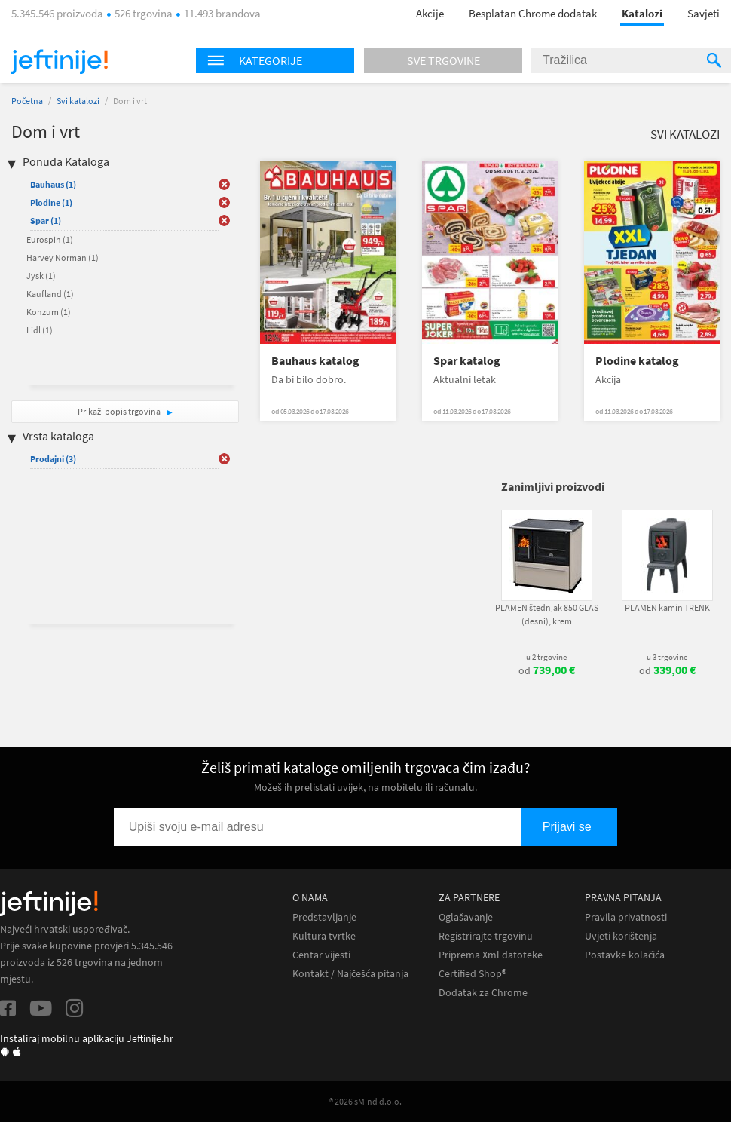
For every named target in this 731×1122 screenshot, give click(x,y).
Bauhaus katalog (315, 361)
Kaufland (50, 293)
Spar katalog (466, 361)
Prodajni (53, 458)
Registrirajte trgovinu (486, 936)
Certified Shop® (472, 973)
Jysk (41, 275)
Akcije (430, 13)
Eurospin (49, 239)
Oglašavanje (466, 917)
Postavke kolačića (625, 955)
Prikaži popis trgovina (120, 411)
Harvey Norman (62, 257)
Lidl (39, 330)
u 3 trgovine (667, 656)
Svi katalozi (78, 100)
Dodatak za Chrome (483, 992)
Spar (45, 220)
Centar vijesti (321, 955)
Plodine (51, 202)
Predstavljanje (324, 917)
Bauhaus (53, 184)
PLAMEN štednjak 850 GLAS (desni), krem (546, 614)
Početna (27, 100)
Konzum (48, 311)
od (546, 670)
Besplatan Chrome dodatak (533, 13)
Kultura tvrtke (324, 936)
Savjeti (703, 13)
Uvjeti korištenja (621, 936)
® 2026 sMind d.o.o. (365, 1101)
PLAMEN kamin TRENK (667, 607)
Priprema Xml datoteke (491, 955)
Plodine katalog (637, 361)
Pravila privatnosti (626, 917)
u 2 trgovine (546, 656)
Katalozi (642, 13)
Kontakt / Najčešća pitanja (350, 973)
